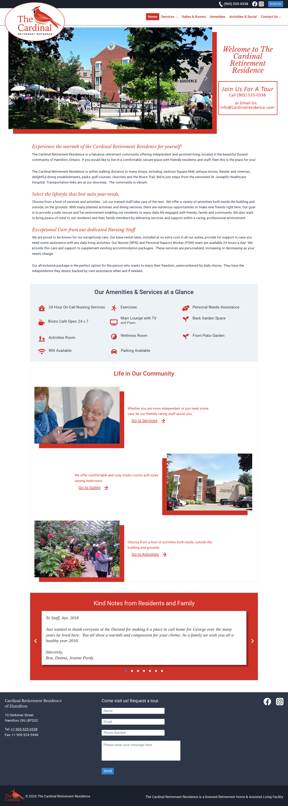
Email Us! (275, 3)
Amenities (217, 17)
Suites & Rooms (194, 17)
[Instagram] (261, 4)
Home (152, 17)
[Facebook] (254, 4)
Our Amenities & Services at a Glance (144, 291)
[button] (14, 78)
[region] (110, 78)
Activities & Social (243, 17)
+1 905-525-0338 (24, 729)
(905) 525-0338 (233, 4)
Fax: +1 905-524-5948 (21, 735)
